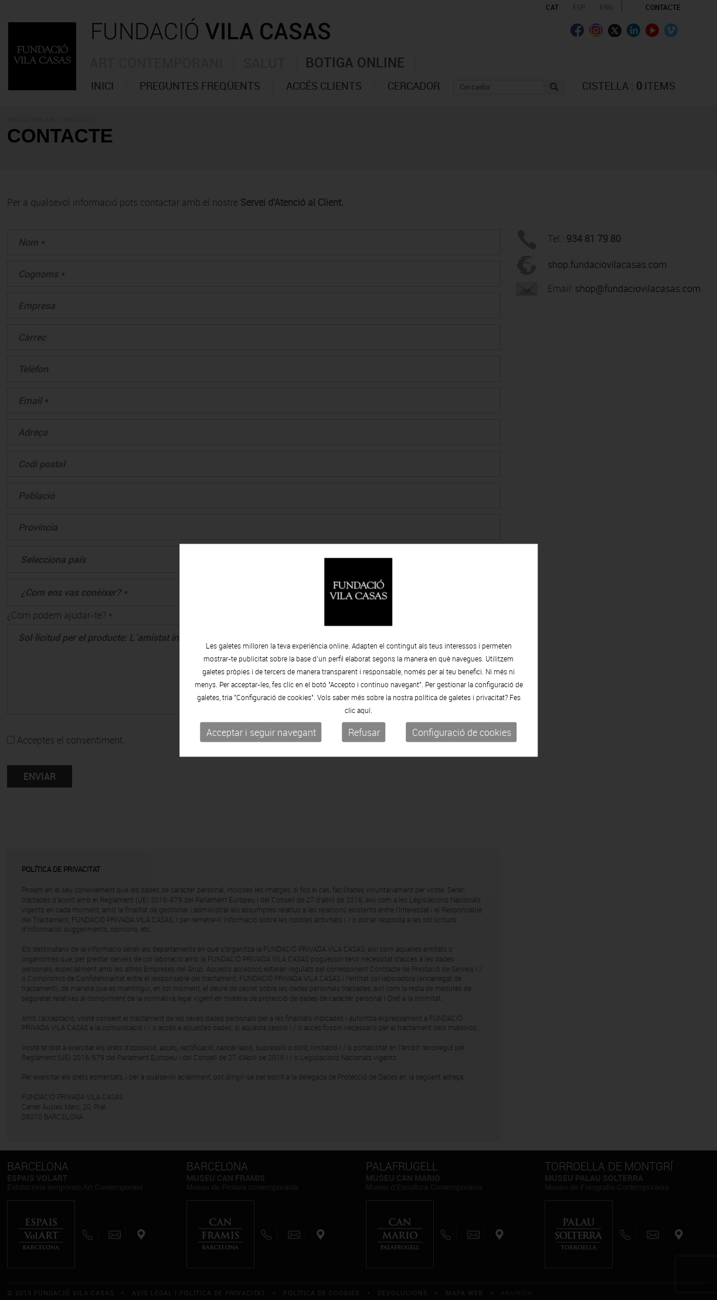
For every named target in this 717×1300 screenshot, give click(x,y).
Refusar (364, 733)
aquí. (364, 710)
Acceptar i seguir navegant (261, 733)
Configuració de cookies (461, 733)
